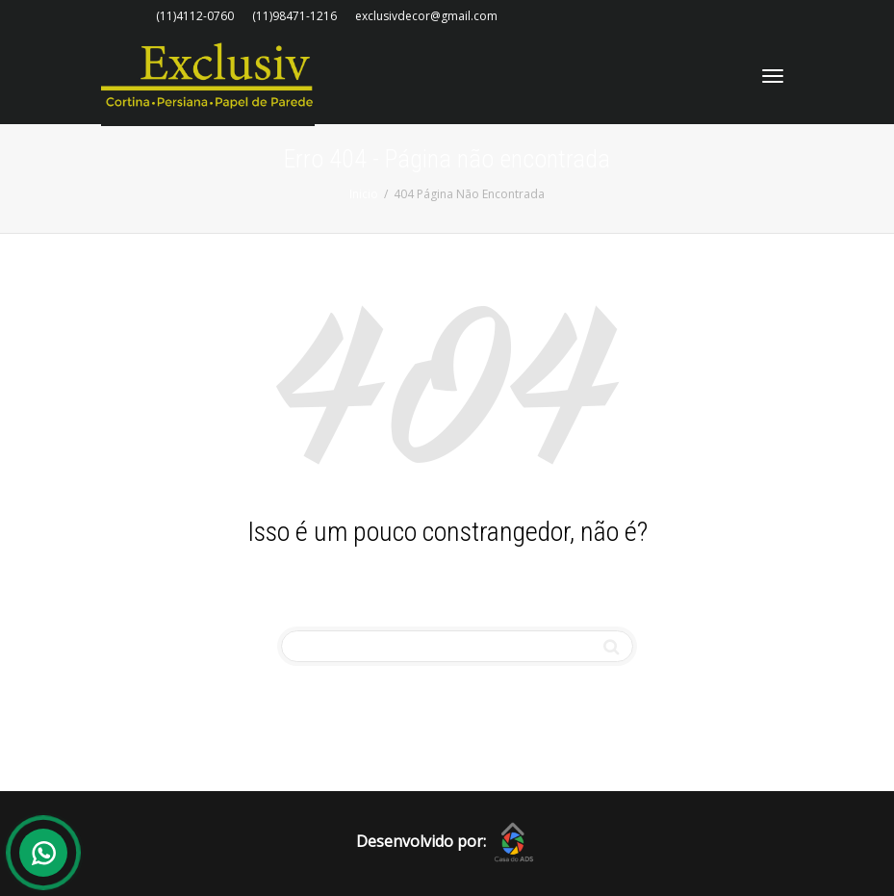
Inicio (363, 194)
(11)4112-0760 (195, 16)
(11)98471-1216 (294, 16)
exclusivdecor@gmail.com (426, 16)
